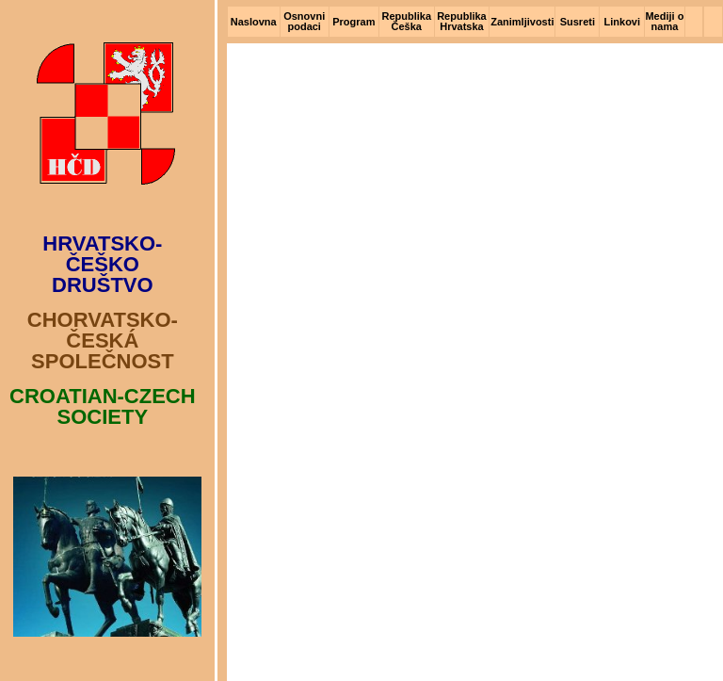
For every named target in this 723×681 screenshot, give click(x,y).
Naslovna (254, 21)
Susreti (577, 21)
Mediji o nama (664, 21)
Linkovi (622, 21)
